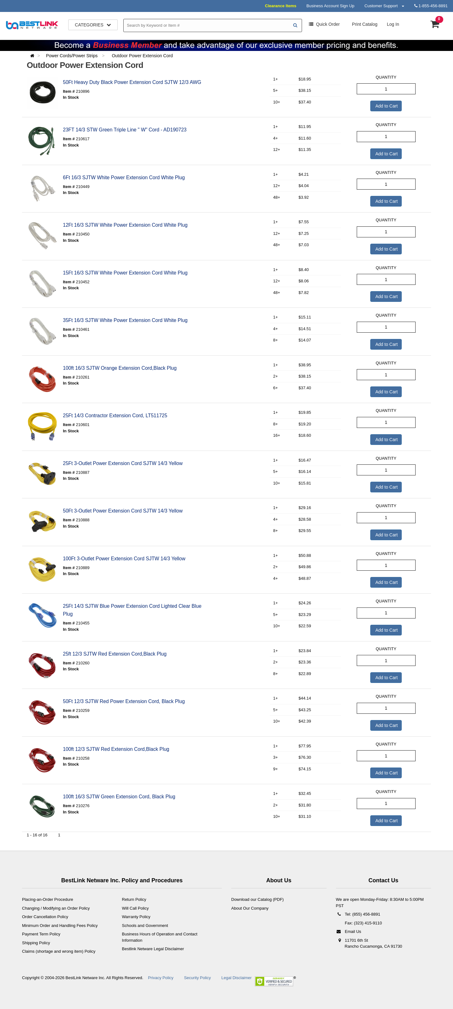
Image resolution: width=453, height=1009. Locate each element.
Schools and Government (145, 925)
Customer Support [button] (384, 5)
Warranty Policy (136, 916)
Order (324, 24)
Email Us (348, 931)
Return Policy (134, 899)
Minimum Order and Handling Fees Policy (60, 925)
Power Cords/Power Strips (72, 55)
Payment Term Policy (41, 934)
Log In (393, 24)
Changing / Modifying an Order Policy (56, 908)
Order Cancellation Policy (45, 916)
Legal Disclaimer (236, 977)
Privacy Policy (160, 977)
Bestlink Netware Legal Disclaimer (153, 948)
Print (364, 24)
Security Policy (197, 977)
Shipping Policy (36, 942)
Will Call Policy (135, 908)
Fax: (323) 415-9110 (363, 923)
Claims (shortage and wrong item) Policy (58, 951)
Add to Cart (386, 105)
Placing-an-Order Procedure (47, 899)
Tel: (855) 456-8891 (358, 914)
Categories (93, 24)
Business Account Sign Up (330, 5)
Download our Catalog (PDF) (257, 899)
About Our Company (250, 908)
